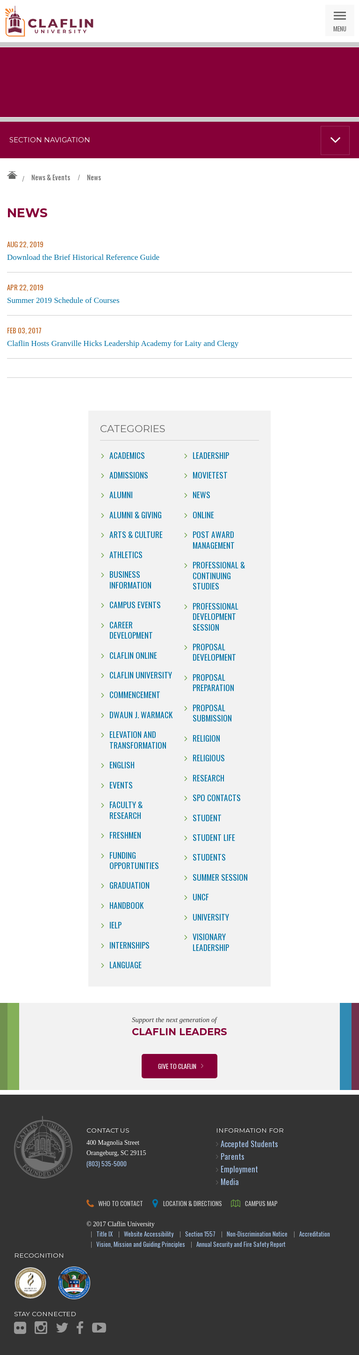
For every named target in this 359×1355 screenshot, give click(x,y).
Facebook (80, 1327)
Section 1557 (200, 1234)
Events (121, 785)
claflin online (133, 655)
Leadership (211, 455)
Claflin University (49, 21)
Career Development (131, 630)
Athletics (126, 554)
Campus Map (261, 1203)
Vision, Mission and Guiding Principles (140, 1245)
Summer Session (220, 877)
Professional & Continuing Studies (219, 575)
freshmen (125, 835)
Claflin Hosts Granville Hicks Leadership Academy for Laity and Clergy (122, 343)
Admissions (128, 475)
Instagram (41, 1327)
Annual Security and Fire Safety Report (241, 1245)
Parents (232, 1156)
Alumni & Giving (135, 514)
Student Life (214, 837)
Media (230, 1181)
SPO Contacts (217, 797)
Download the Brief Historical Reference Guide (83, 257)
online (203, 514)
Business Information (130, 579)
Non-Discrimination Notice (257, 1234)
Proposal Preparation (213, 682)
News (94, 177)
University (211, 917)
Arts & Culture (136, 534)
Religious (209, 757)
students (209, 857)
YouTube (99, 1328)
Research (208, 778)
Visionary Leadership (211, 941)
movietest (210, 475)
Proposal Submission (212, 712)
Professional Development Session (215, 616)
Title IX (104, 1234)
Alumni (121, 494)
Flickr (20, 1328)
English (122, 765)
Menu (339, 28)
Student (207, 817)
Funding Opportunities (134, 860)
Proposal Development (214, 652)
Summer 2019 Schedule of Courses (63, 300)
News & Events (50, 177)
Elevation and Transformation (137, 739)
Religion (206, 738)
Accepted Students (249, 1143)
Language (125, 964)
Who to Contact (120, 1203)
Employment (239, 1169)
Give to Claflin (177, 1066)
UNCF (201, 897)
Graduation (129, 885)
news (201, 494)
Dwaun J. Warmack (140, 714)
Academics (127, 455)
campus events (135, 604)
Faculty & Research (126, 809)
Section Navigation (49, 140)
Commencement (134, 694)
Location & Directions (192, 1203)
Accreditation (314, 1234)
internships (129, 945)
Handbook (126, 905)
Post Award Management (214, 539)
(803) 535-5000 (106, 1163)
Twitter (62, 1328)
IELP (115, 925)
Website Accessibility (148, 1234)
